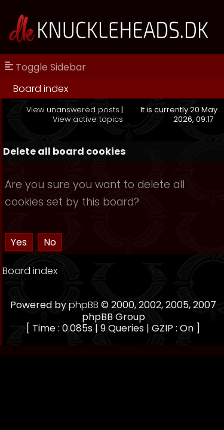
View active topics (88, 119)
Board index (40, 89)
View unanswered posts (72, 110)
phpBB (84, 305)
